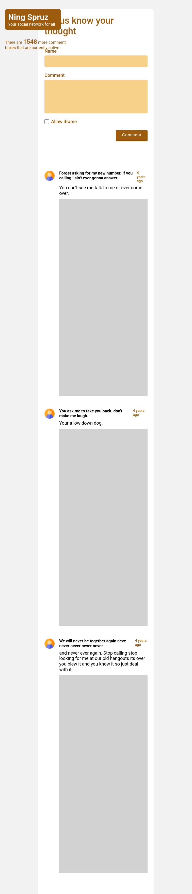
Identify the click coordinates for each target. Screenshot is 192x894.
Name (50, 51)
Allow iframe (64, 121)
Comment (54, 75)
